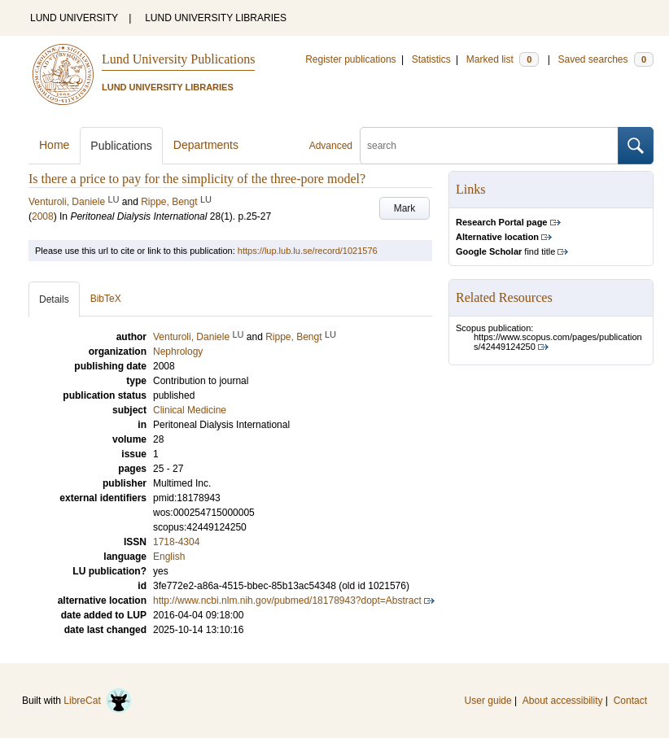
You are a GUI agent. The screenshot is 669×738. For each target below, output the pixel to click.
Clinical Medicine (189, 410)
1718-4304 (176, 542)
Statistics (431, 59)
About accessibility (563, 700)
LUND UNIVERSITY (74, 18)
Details (54, 299)
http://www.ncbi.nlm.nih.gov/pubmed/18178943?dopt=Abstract (287, 600)
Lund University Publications (178, 59)
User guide (488, 700)
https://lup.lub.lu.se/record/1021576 (308, 250)
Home (54, 144)
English (169, 556)
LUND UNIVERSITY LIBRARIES (215, 18)
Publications (121, 145)
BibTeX (105, 298)
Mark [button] (405, 208)
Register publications (350, 59)
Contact (630, 700)
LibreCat (97, 701)
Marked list (502, 59)
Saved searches (606, 59)
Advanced (330, 145)
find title (505, 251)
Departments (205, 144)
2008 (43, 216)
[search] (489, 145)
